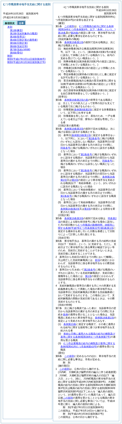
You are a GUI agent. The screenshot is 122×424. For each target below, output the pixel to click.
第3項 (75, 180)
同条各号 (65, 147)
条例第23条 (69, 324)
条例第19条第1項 (73, 42)
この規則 (69, 26)
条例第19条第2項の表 (76, 99)
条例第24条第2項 (69, 208)
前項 (97, 260)
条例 (65, 314)
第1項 (88, 276)
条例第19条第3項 (73, 128)
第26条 (74, 32)
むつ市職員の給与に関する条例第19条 (86, 29)
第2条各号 (94, 138)
